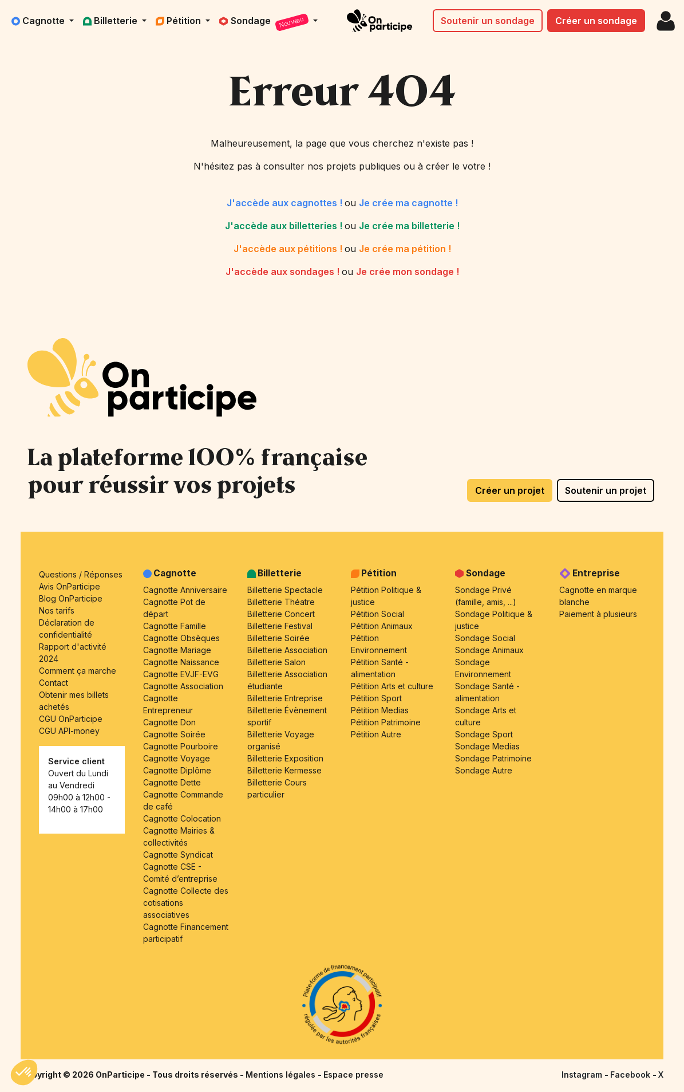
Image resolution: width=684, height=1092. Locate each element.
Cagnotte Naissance (181, 662)
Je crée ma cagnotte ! (408, 203)
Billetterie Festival (280, 626)
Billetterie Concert (281, 614)
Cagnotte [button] (39, 20)
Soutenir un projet (605, 490)
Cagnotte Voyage (176, 758)
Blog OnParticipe (70, 598)
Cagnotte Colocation (182, 818)
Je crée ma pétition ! (405, 248)
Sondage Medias (487, 746)
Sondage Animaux (489, 650)
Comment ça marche (77, 670)
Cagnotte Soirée (174, 734)
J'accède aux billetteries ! (285, 225)
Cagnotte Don (169, 722)
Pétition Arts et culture (392, 686)
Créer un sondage (596, 20)
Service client (76, 761)
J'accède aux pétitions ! (289, 248)
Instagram (583, 1074)
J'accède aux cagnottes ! (286, 203)
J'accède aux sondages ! (284, 271)
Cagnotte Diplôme (177, 770)
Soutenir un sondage (488, 20)
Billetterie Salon (276, 662)
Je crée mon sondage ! (407, 271)
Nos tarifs (56, 610)
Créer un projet (509, 490)
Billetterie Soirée (278, 638)
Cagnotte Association (183, 686)
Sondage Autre (483, 770)
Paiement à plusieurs (598, 614)
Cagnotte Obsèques (181, 638)
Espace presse (353, 1074)
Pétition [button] (179, 20)
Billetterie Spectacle (285, 590)
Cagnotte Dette (172, 782)
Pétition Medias (380, 710)
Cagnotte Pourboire (180, 746)
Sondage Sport (484, 734)
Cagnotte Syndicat (178, 854)
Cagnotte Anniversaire (185, 590)
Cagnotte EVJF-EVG (181, 674)
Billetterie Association (287, 650)
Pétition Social (377, 614)
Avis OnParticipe (69, 586)
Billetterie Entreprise (285, 698)
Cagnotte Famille (174, 626)
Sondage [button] (265, 22)
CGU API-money (69, 731)
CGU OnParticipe (70, 719)
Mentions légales (282, 1074)
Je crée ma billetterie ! (409, 225)
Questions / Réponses (80, 574)
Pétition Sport (376, 698)
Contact (53, 683)
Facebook (631, 1074)
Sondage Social (485, 638)
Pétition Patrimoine (386, 722)
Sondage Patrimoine (493, 758)
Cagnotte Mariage (177, 650)
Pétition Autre (376, 734)
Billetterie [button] (111, 20)
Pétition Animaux (382, 626)
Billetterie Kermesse (284, 770)
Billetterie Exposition (285, 758)
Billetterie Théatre (281, 602)
